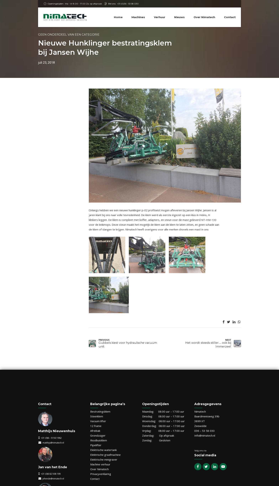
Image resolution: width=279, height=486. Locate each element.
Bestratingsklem (100, 364)
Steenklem (96, 369)
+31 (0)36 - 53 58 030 (128, 3)
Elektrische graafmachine (105, 407)
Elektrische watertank (103, 402)
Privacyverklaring (100, 426)
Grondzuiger (98, 388)
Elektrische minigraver (103, 412)
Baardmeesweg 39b (206, 369)
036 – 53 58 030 (204, 383)
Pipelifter (95, 397)
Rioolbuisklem (98, 393)
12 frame (95, 378)
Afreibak (95, 383)
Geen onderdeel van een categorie (68, 34)
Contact (230, 17)
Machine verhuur (100, 417)
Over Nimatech (204, 17)
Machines (138, 17)
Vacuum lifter (98, 373)
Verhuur (159, 17)
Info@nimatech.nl (204, 388)
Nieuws (179, 17)
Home (118, 17)
